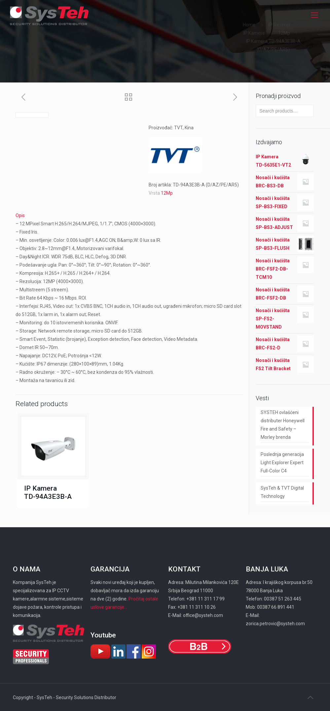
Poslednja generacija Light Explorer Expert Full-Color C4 (282, 462)
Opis (20, 215)
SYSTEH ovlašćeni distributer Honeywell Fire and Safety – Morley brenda (283, 425)
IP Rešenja (279, 24)
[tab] (129, 215)
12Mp (284, 33)
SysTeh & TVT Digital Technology (282, 492)
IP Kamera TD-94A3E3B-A (48, 492)
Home (249, 24)
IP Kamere (254, 33)
